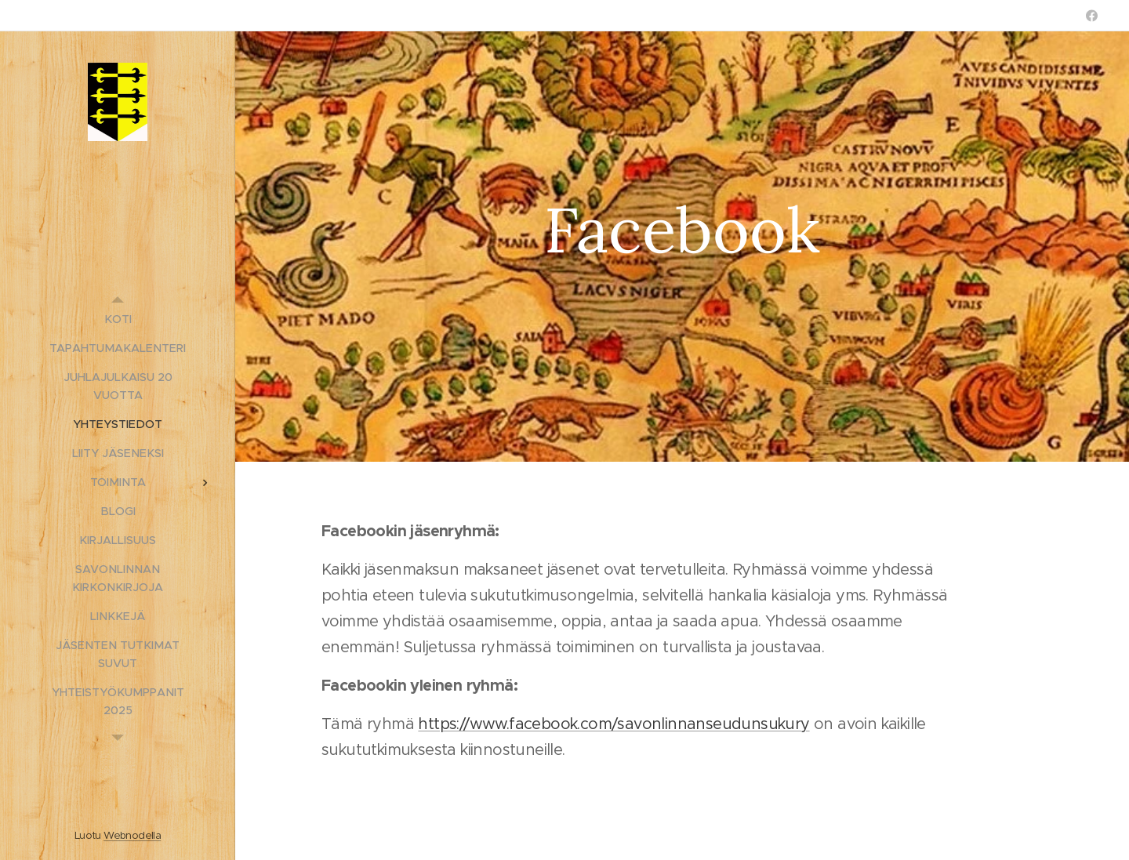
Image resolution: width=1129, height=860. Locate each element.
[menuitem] (118, 319)
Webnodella (132, 835)
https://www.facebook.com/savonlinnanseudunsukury (613, 724)
